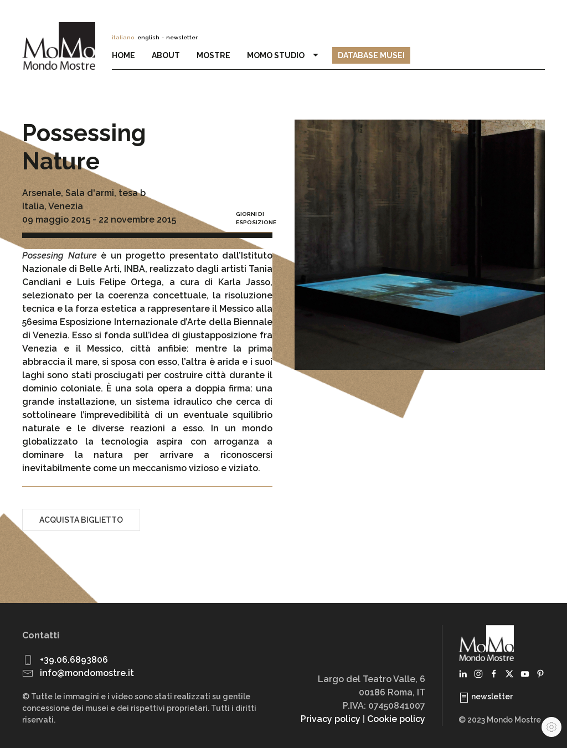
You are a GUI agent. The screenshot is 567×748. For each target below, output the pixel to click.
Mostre (213, 55)
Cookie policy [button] (396, 719)
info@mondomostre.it (87, 673)
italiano (123, 37)
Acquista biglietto (81, 519)
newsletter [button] (182, 37)
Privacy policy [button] (330, 719)
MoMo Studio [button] (284, 55)
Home (123, 55)
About (166, 55)
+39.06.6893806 (74, 659)
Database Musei (371, 55)
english (148, 37)
